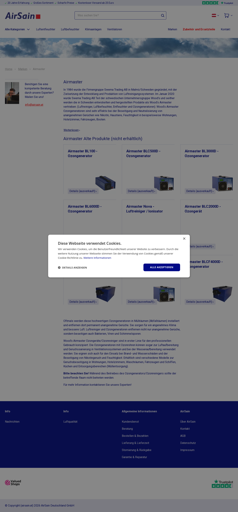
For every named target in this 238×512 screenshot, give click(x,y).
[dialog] (119, 256)
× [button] (184, 238)
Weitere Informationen (97, 257)
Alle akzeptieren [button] (161, 267)
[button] (72, 267)
